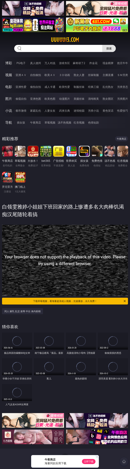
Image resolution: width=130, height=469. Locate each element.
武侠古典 (64, 110)
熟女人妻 (79, 75)
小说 (8, 110)
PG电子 (20, 63)
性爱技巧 (122, 110)
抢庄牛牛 (122, 63)
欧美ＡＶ (50, 75)
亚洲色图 (35, 99)
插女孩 (21, 122)
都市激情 (21, 110)
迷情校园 (79, 110)
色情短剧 (93, 122)
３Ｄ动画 (64, 75)
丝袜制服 (93, 75)
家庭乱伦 (35, 110)
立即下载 (88, 461)
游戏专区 (64, 63)
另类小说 (93, 110)
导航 (8, 122)
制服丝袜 (79, 87)
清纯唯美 (93, 99)
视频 (8, 75)
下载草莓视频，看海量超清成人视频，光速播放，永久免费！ (79, 301)
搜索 (109, 48)
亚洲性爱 (21, 87)
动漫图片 (64, 99)
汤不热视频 (64, 122)
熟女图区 (108, 99)
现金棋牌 (108, 63)
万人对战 (50, 63)
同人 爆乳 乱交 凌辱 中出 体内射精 (22, 311)
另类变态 (122, 87)
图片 (8, 98)
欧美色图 (50, 99)
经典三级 (93, 87)
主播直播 (108, 75)
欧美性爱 (64, 87)
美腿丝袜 (79, 99)
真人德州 (35, 63)
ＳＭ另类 (122, 75)
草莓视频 (50, 122)
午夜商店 (35, 122)
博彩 (8, 63)
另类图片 (122, 99)
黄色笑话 (108, 110)
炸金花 (93, 63)
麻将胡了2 (79, 63)
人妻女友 (50, 110)
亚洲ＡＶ (21, 75)
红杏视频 (79, 122)
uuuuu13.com (65, 39)
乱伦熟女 (108, 87)
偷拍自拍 (35, 87)
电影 (8, 86)
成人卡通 (50, 87)
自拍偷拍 (35, 75)
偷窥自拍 (21, 99)
